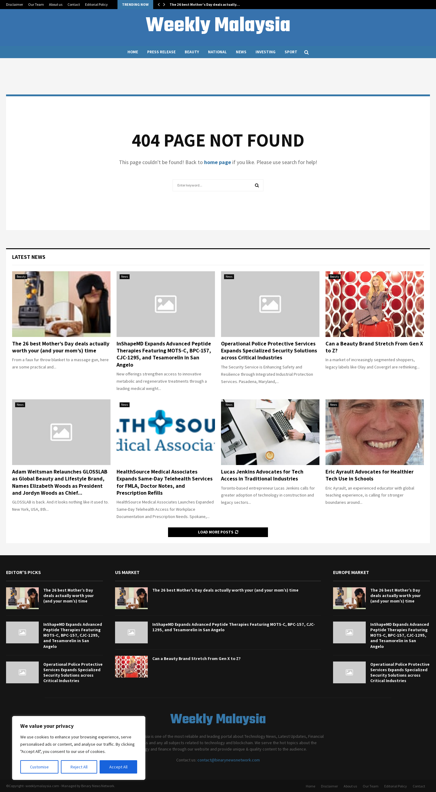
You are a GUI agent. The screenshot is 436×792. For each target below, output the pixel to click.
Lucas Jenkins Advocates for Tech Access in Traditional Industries (262, 475)
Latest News (28, 256)
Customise (39, 767)
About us (55, 4)
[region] (78, 748)
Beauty (192, 51)
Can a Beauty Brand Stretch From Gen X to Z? (196, 658)
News (241, 51)
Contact (74, 4)
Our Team (36, 4)
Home (132, 51)
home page (217, 162)
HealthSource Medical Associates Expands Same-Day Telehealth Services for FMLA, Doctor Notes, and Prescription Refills (165, 482)
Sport (291, 51)
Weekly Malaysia (218, 26)
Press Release (161, 51)
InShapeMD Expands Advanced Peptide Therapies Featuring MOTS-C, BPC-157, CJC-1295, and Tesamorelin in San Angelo (164, 354)
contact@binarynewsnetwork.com (228, 760)
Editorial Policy (96, 4)
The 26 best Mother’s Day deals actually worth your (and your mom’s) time (60, 347)
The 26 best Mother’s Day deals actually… (205, 4)
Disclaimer (14, 4)
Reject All (79, 767)
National (217, 51)
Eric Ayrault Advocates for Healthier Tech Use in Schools (369, 475)
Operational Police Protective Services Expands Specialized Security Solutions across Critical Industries (269, 350)
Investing (266, 51)
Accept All (118, 767)
